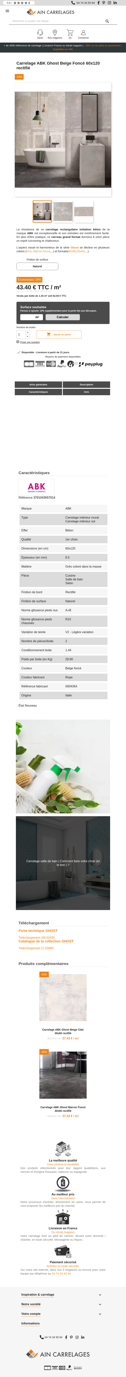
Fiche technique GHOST (38, 931)
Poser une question (30, 342)
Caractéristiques (38, 391)
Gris (29, 251)
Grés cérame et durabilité (63, 1164)
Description (86, 384)
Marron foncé (41, 251)
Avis (86, 391)
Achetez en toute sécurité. (63, 1266)
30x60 (81, 251)
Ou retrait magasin (63, 1232)
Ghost (75, 247)
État (21, 705)
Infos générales (38, 384)
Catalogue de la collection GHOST (46, 941)
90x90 (72, 251)
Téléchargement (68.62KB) (37, 937)
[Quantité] (21, 334)
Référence (26, 497)
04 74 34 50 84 (86, 2)
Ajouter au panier (59, 334)
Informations (30, 1323)
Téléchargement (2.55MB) (36, 948)
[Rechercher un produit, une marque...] (63, 21)
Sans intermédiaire (63, 1198)
